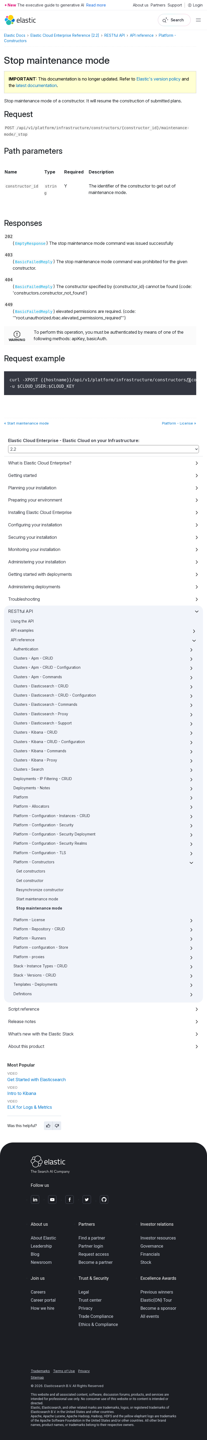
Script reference (23, 1009)
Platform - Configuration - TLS (39, 853)
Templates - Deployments (35, 984)
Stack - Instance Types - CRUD (40, 966)
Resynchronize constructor (40, 890)
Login (195, 5)
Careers (38, 1292)
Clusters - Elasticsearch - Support (42, 723)
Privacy (85, 1308)
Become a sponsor (158, 1308)
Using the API (22, 621)
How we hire (42, 1308)
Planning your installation (32, 487)
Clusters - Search (28, 769)
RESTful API (20, 611)
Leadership (41, 1246)
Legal (83, 1292)
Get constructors (30, 871)
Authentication (25, 649)
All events (149, 1316)
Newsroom (41, 1262)
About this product (26, 1046)
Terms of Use (64, 1371)
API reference (22, 640)
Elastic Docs (14, 35)
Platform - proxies (28, 957)
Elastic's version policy (158, 79)
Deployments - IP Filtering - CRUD (42, 779)
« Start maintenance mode (26, 423)
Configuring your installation (35, 524)
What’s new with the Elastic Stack (41, 1034)
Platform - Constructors (33, 862)
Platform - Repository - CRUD (39, 929)
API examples (22, 630)
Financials (150, 1254)
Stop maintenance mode (39, 908)
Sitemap (37, 1377)
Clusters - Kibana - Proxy (35, 760)
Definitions (22, 994)
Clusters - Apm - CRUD (33, 658)
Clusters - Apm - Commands (37, 677)
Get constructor (29, 880)
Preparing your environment (35, 500)
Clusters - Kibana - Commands (39, 751)
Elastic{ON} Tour (156, 1300)
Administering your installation (37, 561)
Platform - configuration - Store (40, 947)
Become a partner (95, 1262)
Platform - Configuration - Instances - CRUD (51, 816)
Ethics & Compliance (98, 1324)
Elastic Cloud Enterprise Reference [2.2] (64, 35)
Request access (93, 1254)
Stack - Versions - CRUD (34, 975)
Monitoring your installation (34, 549)
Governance (151, 1246)
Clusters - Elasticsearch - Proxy (40, 714)
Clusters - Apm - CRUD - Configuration (47, 667)
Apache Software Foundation (60, 1420)
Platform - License (29, 920)
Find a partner (91, 1238)
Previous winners (156, 1292)
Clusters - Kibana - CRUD (35, 732)
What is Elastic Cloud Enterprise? (39, 463)
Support (175, 5)
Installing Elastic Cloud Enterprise (40, 512)
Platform (20, 797)
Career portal (43, 1300)
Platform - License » (179, 423)
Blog (35, 1254)
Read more (96, 5)
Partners (158, 5)
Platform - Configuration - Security (43, 825)
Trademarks (40, 1371)
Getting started (22, 475)
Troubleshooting (24, 599)
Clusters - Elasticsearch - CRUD (40, 686)
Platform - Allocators (31, 806)
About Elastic (43, 1238)
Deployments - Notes (31, 788)
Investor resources (158, 1238)
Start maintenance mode (37, 899)
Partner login (90, 1246)
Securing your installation (32, 537)
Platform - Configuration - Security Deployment (54, 834)
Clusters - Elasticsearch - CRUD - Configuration (54, 695)
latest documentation (36, 85)
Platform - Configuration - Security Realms (50, 843)
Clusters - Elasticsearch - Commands (45, 704)
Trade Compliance (95, 1316)
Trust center (90, 1300)
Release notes (22, 1021)
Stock (145, 1262)
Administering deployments (34, 586)
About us (141, 5)
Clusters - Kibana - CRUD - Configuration (49, 742)
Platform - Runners (29, 938)
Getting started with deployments (40, 574)
